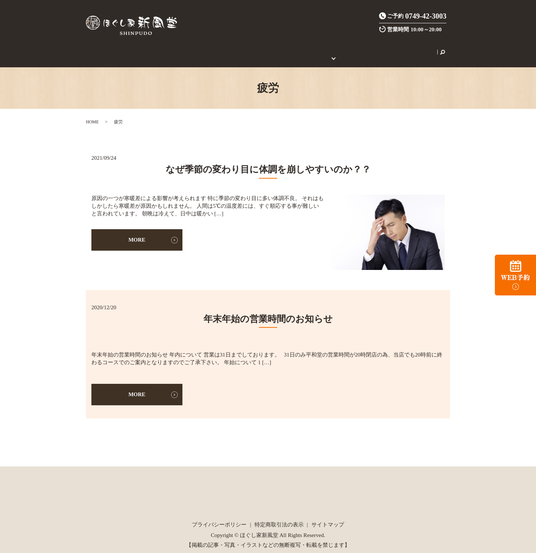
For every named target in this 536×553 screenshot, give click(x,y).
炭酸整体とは (212, 48)
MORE (137, 232)
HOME (118, 48)
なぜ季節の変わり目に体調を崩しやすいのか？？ (268, 161)
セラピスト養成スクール (382, 48)
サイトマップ (327, 517)
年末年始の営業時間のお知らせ (268, 310)
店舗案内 (142, 48)
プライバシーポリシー (219, 517)
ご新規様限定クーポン (260, 48)
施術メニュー (174, 48)
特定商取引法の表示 (279, 517)
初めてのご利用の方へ (320, 48)
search (420, 48)
